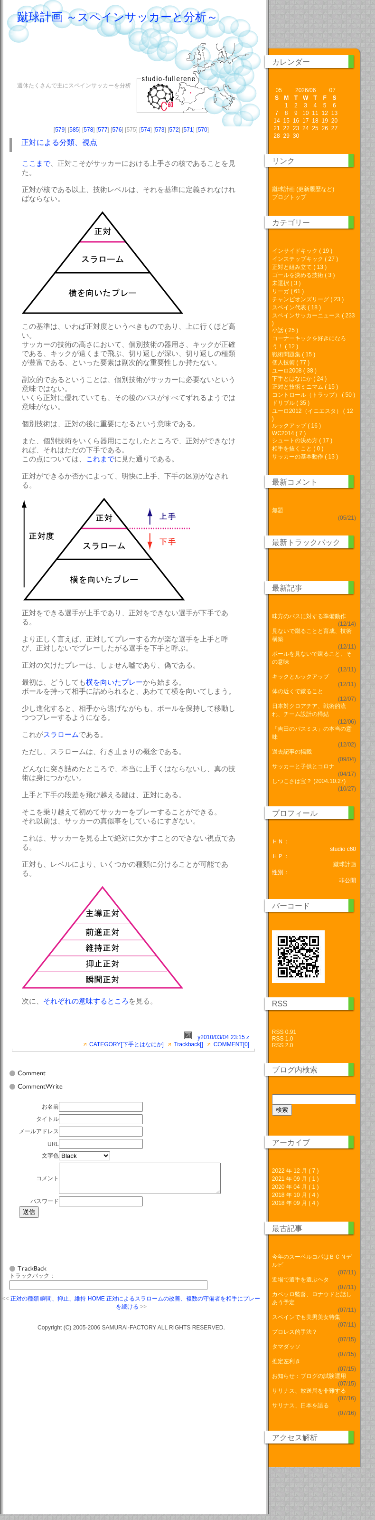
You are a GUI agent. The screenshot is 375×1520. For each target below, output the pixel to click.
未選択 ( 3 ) (286, 283)
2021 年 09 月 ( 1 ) (295, 1179)
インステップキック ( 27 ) (305, 259)
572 (174, 129)
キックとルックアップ (300, 676)
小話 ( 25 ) (285, 330)
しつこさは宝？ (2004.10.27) (309, 781)
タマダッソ (286, 1346)
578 (88, 129)
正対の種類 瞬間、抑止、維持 (48, 1304)
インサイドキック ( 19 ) (302, 251)
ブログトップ (289, 197)
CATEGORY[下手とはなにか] (126, 1044)
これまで (100, 459)
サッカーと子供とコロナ (303, 766)
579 (60, 129)
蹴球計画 (344, 864)
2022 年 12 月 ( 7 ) (295, 1170)
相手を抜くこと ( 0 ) (298, 448)
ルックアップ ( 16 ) (296, 425)
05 (278, 90)
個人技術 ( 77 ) (290, 362)
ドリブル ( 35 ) (290, 403)
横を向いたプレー (114, 682)
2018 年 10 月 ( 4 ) (295, 1195)
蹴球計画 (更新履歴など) (303, 189)
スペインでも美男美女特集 (306, 1317)
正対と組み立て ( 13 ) (299, 267)
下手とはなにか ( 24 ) (299, 378)
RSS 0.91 (284, 1032)
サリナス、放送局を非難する (309, 1390)
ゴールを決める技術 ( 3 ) (303, 275)
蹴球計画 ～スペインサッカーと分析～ (117, 16)
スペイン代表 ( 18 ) (296, 307)
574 (145, 129)
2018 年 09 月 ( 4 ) (295, 1203)
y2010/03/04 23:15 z (223, 1037)
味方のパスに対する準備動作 (309, 616)
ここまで (36, 163)
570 (202, 129)
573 (159, 129)
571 (188, 129)
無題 (277, 510)
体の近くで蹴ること (297, 691)
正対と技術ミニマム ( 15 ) (305, 386)
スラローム (61, 734)
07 (332, 90)
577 (102, 129)
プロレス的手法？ (295, 1332)
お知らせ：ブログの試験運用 (309, 1376)
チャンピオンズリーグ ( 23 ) (308, 299)
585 (74, 129)
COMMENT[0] (231, 1044)
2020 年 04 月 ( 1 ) (295, 1187)
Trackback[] (188, 1044)
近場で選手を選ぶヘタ (300, 1279)
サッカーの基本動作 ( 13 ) (305, 456)
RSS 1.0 (282, 1038)
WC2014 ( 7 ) (289, 433)
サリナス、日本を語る (300, 1405)
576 (117, 129)
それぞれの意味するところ (86, 1001)
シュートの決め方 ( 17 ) (302, 440)
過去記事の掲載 (292, 751)
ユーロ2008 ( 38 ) (294, 370)
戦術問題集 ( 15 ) (293, 354)
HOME (96, 1304)
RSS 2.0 (282, 1045)
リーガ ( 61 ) (288, 291)
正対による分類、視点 (59, 142)
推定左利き (286, 1361)
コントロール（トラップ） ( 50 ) (313, 395)
